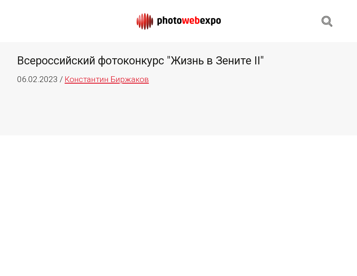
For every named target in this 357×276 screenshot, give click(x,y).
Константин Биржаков (107, 79)
